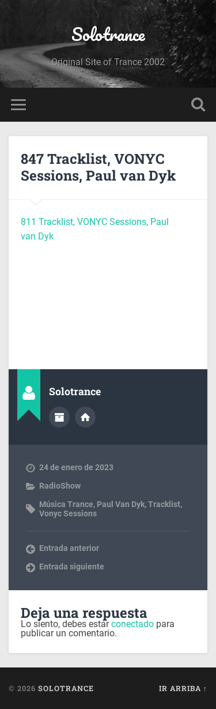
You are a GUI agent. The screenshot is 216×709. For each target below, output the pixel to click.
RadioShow (60, 485)
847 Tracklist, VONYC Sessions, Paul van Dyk (98, 167)
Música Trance (66, 504)
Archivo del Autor (59, 417)
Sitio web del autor (85, 417)
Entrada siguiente (71, 566)
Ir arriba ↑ (183, 688)
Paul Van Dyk (121, 504)
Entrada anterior (69, 548)
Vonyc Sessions (68, 513)
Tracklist (164, 504)
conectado (132, 623)
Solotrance (108, 34)
